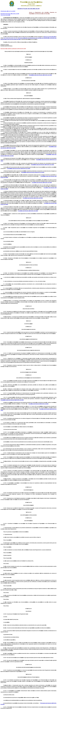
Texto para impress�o (5, 15)
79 (6, 38)
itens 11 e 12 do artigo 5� (50, 36)
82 (11, 38)
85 (16, 38)
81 (9, 38)
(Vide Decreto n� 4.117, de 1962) (8, 11)
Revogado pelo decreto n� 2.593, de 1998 (10, 13)
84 (14, 38)
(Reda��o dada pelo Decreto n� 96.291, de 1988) (40, 75)
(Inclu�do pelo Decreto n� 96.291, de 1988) (42, 182)
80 (7, 38)
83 (12, 38)
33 (4, 38)
